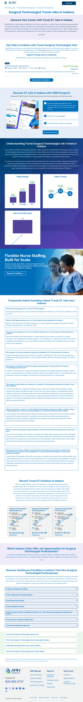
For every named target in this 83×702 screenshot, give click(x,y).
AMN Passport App (44, 50)
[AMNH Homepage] (12, 2)
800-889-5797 (14, 681)
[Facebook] (6, 688)
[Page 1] (39, 538)
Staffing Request (69, 678)
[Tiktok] (20, 688)
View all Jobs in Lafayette (41, 80)
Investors (50, 683)
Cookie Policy (54, 697)
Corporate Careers (53, 680)
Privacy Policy (33, 697)
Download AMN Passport (51, 132)
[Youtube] (23, 688)
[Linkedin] (13, 688)
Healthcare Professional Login (69, 682)
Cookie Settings (63, 697)
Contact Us (67, 675)
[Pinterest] (16, 688)
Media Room (51, 687)
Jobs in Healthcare (36, 675)
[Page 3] (42, 538)
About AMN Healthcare (50, 676)
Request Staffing (14, 273)
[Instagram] (6, 691)
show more (75, 73)
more (41, 560)
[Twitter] (10, 688)
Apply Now (69, 3)
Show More (41, 34)
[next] (75, 519)
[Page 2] (40, 538)
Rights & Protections (44, 697)
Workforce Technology (37, 685)
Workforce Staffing (36, 678)
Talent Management (36, 682)
